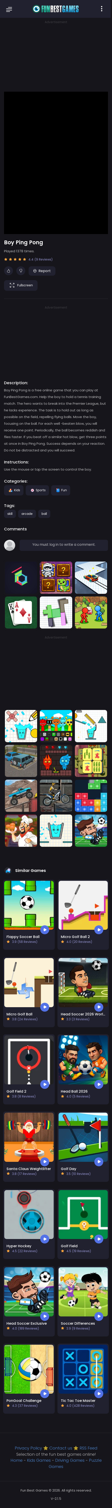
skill (10, 513)
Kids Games (39, 1460)
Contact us (60, 1448)
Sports (37, 490)
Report (42, 270)
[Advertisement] (56, 55)
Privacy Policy (28, 1448)
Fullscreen (21, 285)
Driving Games (70, 1460)
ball (44, 513)
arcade (27, 513)
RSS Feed (88, 1448)
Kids (13, 490)
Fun (61, 490)
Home (17, 1460)
